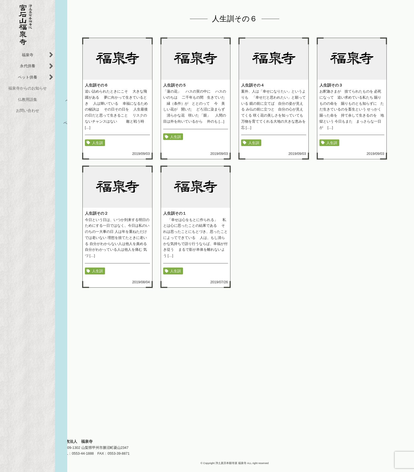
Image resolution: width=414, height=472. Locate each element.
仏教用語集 (27, 99)
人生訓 (97, 143)
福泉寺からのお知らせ (27, 88)
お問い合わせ (27, 110)
